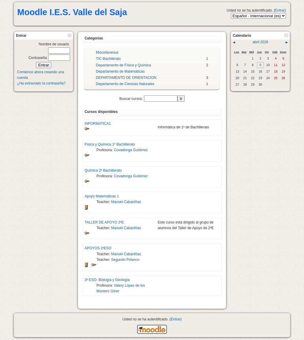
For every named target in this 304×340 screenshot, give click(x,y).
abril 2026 (260, 42)
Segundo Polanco (125, 260)
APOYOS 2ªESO (98, 248)
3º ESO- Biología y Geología (107, 280)
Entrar (280, 10)
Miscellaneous (107, 52)
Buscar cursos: (131, 99)
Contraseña (37, 58)
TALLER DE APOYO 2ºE (104, 222)
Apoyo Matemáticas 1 (102, 196)
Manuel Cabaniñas (126, 202)
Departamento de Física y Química (123, 65)
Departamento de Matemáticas (120, 71)
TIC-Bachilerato (108, 59)
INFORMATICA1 (98, 124)
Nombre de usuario (54, 44)
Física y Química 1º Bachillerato (110, 144)
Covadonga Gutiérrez (131, 150)
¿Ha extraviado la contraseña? (41, 83)
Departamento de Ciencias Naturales (125, 84)
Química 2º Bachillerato (103, 170)
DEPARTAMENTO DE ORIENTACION (126, 78)
